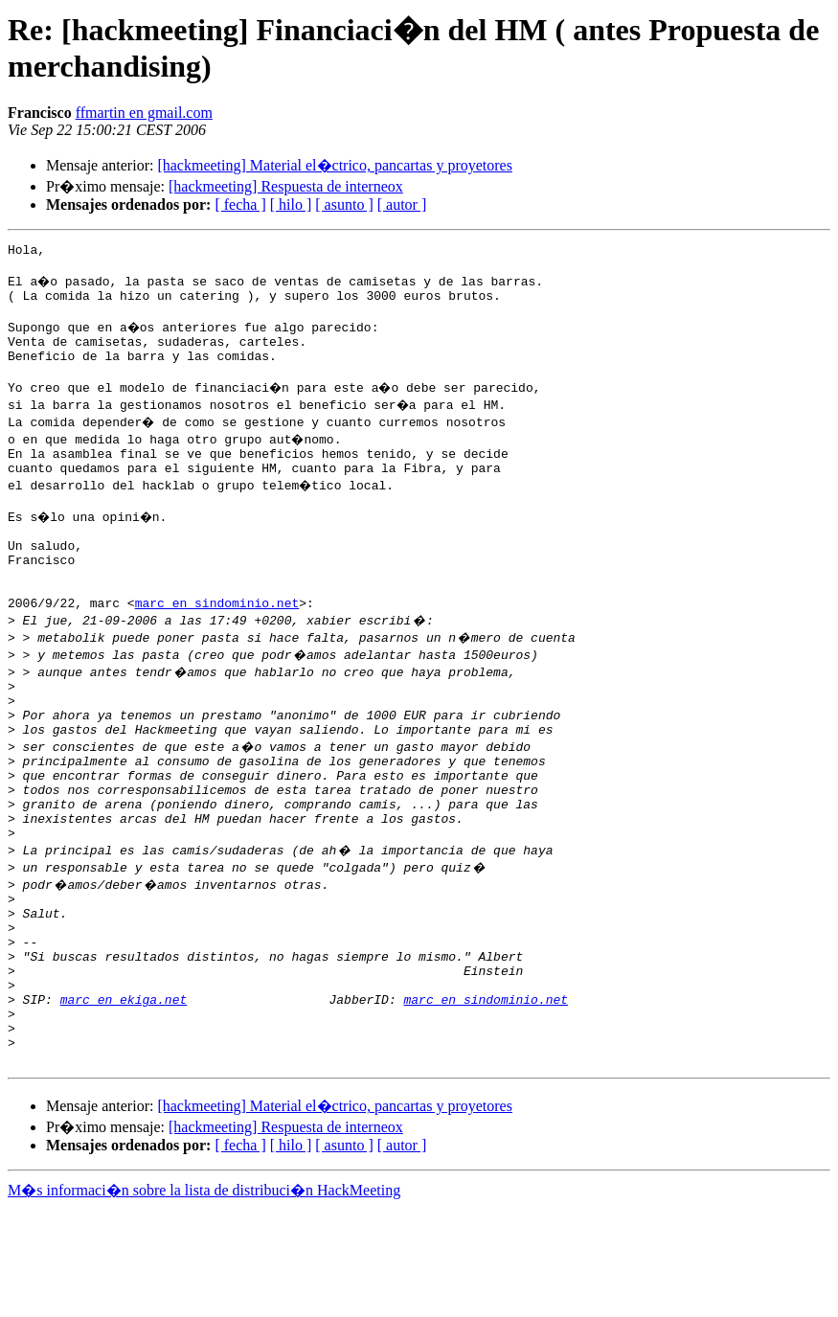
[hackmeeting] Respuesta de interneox (286, 186)
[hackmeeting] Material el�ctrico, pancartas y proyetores (334, 165)
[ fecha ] (240, 204)
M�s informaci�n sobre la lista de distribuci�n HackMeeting (204, 1299)
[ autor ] (402, 204)
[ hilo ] (291, 204)
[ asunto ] (344, 204)
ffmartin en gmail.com (144, 112)
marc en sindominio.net (217, 648)
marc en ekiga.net (124, 1096)
